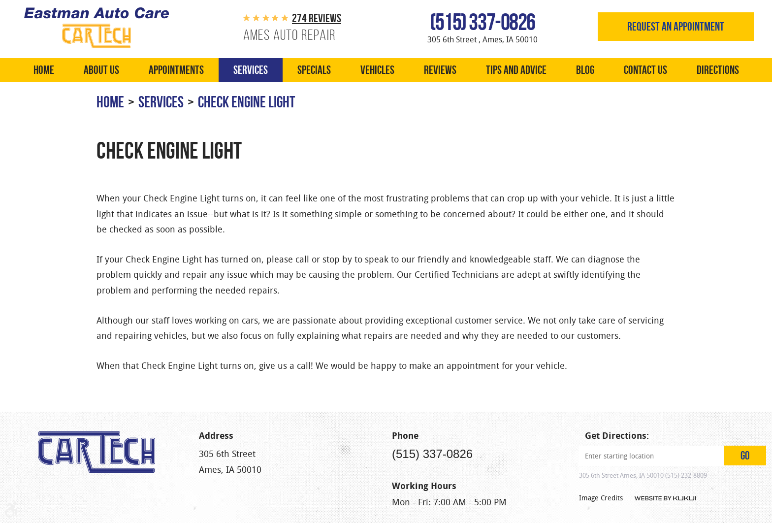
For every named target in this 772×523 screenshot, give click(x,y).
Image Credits (601, 497)
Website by (665, 498)
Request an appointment (675, 26)
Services (250, 70)
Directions (718, 70)
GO (745, 455)
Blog (585, 70)
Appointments (176, 70)
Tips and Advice (516, 70)
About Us (101, 70)
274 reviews (316, 18)
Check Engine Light (246, 101)
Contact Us (645, 70)
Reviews (440, 70)
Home (43, 70)
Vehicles (377, 70)
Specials (314, 70)
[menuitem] (44, 70)
